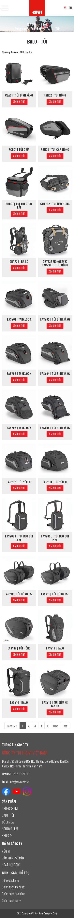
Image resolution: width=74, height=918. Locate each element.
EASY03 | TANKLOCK (19, 373)
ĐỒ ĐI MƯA (8, 822)
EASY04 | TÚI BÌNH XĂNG (55, 373)
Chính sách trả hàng (13, 887)
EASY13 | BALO (55, 648)
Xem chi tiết (19, 101)
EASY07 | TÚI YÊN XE (19, 482)
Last (65, 726)
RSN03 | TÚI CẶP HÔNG (55, 149)
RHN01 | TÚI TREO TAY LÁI (19, 205)
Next (55, 726)
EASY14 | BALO (19, 702)
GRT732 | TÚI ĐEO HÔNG (55, 203)
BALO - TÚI (8, 815)
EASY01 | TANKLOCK (19, 319)
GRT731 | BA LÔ (18, 261)
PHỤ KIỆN (7, 835)
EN (70, 8)
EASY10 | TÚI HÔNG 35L (19, 594)
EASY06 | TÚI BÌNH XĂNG (55, 427)
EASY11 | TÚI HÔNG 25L (55, 594)
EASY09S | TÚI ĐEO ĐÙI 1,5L (19, 537)
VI (65, 8)
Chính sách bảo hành (13, 893)
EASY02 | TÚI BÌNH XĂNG (55, 319)
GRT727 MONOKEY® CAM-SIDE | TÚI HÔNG (55, 263)
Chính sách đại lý (11, 900)
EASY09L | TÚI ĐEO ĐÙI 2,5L (55, 537)
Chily (55, 913)
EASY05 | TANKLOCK (19, 427)
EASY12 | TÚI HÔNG (19, 648)
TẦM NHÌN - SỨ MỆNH (13, 858)
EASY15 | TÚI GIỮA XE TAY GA (55, 704)
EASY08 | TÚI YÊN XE (55, 482)
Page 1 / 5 (12, 726)
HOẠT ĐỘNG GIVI (11, 864)
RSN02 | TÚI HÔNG (55, 95)
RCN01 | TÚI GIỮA (18, 149)
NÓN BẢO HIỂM (10, 828)
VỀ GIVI (6, 851)
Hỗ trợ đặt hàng (10, 880)
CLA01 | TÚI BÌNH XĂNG (19, 95)
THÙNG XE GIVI (10, 808)
